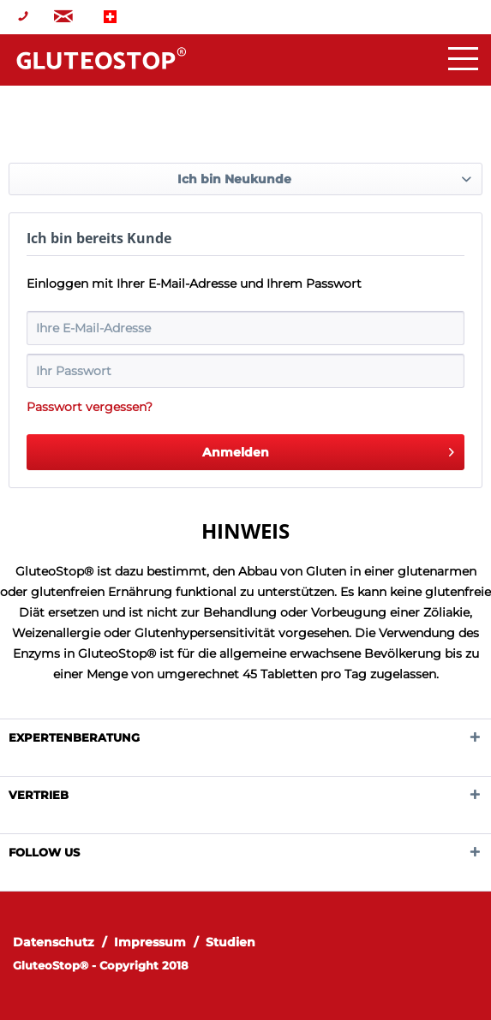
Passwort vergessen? (90, 407)
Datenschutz (53, 942)
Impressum (150, 942)
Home (101, 58)
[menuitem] (62, 942)
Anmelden (328, 449)
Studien (230, 942)
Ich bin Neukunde (234, 179)
